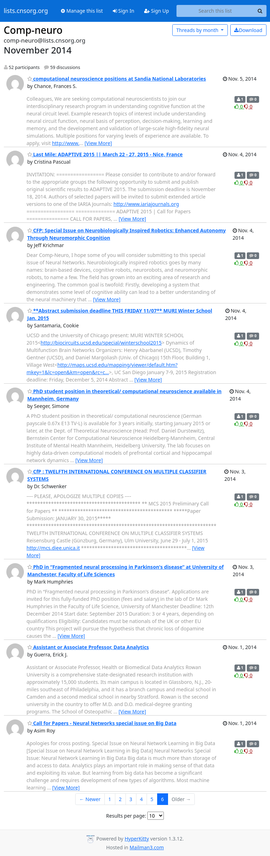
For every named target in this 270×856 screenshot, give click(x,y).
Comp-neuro (33, 30)
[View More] (98, 143)
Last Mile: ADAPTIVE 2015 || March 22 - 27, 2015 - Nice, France (105, 154)
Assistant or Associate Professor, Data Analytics (88, 647)
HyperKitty (136, 838)
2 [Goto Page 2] (120, 799)
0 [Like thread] (239, 106)
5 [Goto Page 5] (151, 799)
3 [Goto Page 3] (130, 799)
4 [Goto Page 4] (141, 799)
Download (248, 30)
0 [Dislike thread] (248, 106)
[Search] (260, 11)
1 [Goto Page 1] (109, 799)
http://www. (65, 143)
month (197, 30)
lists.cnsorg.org (26, 11)
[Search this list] (215, 11)
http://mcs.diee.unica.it (53, 548)
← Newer (90, 799)
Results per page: (126, 815)
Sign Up (156, 10)
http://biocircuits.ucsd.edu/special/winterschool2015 (101, 342)
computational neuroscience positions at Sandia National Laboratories (116, 78)
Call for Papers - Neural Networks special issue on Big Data (101, 723)
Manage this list (82, 10)
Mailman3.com (147, 847)
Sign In (123, 10)
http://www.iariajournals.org (146, 204)
